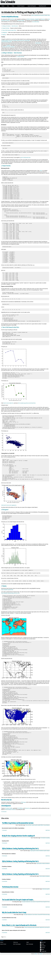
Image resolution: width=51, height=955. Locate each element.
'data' (41, 170)
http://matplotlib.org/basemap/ (7, 589)
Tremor (48, 901)
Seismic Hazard (36, 901)
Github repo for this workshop (8, 46)
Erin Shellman (20, 808)
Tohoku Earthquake (28, 927)
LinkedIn (43, 947)
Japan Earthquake (32, 6)
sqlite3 (39, 825)
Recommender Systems (30, 825)
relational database (39, 850)
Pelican (1, 942)
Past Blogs (4, 8)
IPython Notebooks (30, 19)
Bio (8, 6)
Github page (23, 802)
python (32, 15)
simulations (44, 837)
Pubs (13, 6)
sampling (48, 837)
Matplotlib (37, 19)
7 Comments (4, 906)
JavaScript (46, 927)
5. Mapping (3, 34)
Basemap (43, 19)
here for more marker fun (8, 403)
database (8, 45)
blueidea (41, 953)
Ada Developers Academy (10, 809)
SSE (46, 901)
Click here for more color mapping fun (8, 505)
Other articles (5, 818)
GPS (40, 901)
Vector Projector (20, 6)
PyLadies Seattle (20, 20)
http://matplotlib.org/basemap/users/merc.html (10, 593)
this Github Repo (35, 21)
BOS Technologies (17, 944)
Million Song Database (45, 825)
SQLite (31, 850)
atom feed (43, 942)
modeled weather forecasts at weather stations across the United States (15, 40)
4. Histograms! (4, 32)
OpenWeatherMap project (6, 41)
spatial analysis (47, 850)
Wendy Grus (27, 808)
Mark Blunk (12, 19)
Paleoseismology (46, 914)
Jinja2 (27, 942)
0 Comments (3, 811)
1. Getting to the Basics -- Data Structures (9, 26)
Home (3, 6)
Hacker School (3, 944)
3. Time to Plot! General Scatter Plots (8, 30)
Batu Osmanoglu (29, 944)
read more (48, 830)
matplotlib (36, 15)
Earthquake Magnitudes (39, 927)
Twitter (42, 944)
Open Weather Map (46, 15)
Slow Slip (43, 901)
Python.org (15, 942)
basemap (40, 15)
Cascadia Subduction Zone (27, 901)
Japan (33, 927)
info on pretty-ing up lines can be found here (26, 403)
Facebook (43, 945)
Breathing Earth (42, 6)
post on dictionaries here (25, 157)
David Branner (38, 42)
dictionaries (44, 889)
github (42, 949)
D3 (49, 927)
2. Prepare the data (5, 28)
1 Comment (4, 830)
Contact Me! (43, 951)
